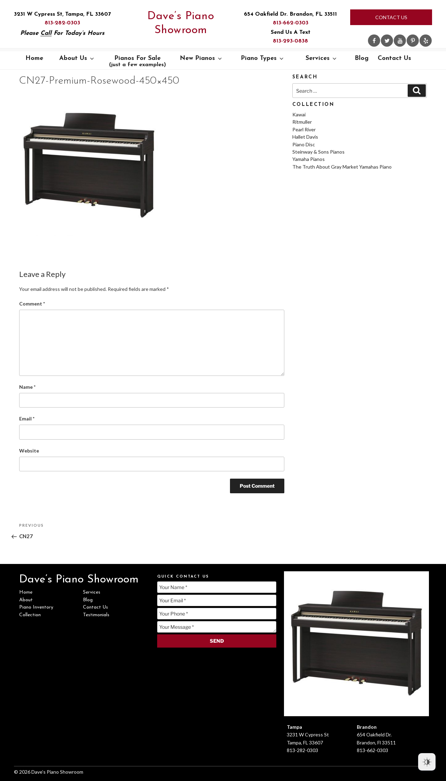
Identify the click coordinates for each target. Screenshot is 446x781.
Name (27, 387)
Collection (30, 615)
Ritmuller (302, 122)
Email (26, 419)
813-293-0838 (290, 41)
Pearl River (304, 129)
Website (29, 451)
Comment (32, 304)
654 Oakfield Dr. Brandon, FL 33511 (290, 14)
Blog (362, 58)
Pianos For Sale (137, 61)
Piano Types (263, 58)
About (26, 600)
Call (46, 33)
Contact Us (391, 17)
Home (34, 58)
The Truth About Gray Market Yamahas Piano (342, 167)
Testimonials (96, 615)
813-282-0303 (62, 23)
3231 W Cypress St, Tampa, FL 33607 (62, 14)
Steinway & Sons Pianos (318, 152)
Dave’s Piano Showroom (180, 23)
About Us (77, 58)
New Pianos (201, 58)
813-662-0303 (290, 23)
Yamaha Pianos (308, 159)
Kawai (299, 114)
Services (322, 58)
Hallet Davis (305, 137)
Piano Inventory (36, 607)
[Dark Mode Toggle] (427, 762)
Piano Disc (303, 144)
